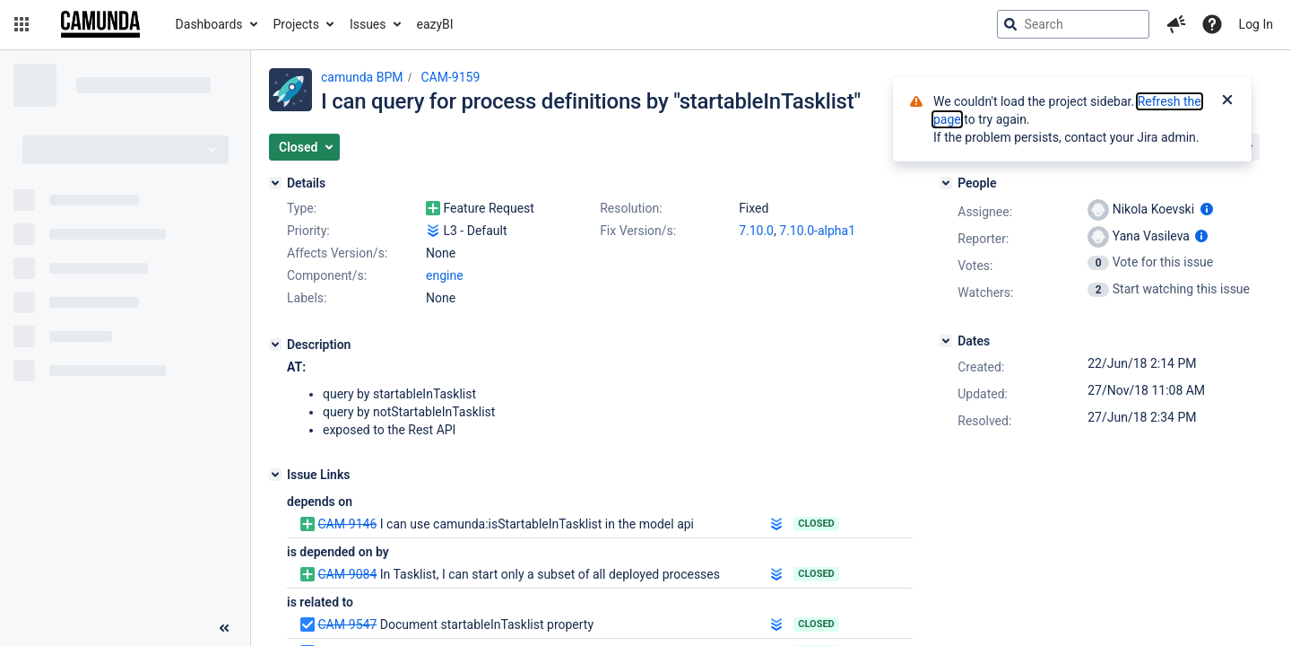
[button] (21, 24)
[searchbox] (1073, 24)
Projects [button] (296, 24)
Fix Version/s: (638, 230)
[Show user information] (1207, 209)
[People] (946, 183)
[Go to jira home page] (100, 24)
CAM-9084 (347, 574)
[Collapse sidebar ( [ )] (224, 628)
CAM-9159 (450, 77)
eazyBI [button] (435, 24)
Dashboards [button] (209, 24)
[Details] (275, 183)
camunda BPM (362, 77)
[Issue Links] (275, 474)
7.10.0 (756, 230)
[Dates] (946, 341)
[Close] (1227, 101)
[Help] (1212, 24)
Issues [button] (368, 24)
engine (445, 275)
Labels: (306, 298)
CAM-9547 (347, 624)
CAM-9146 (347, 524)
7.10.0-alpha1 (817, 230)
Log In (1256, 24)
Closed (816, 523)
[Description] (275, 344)
